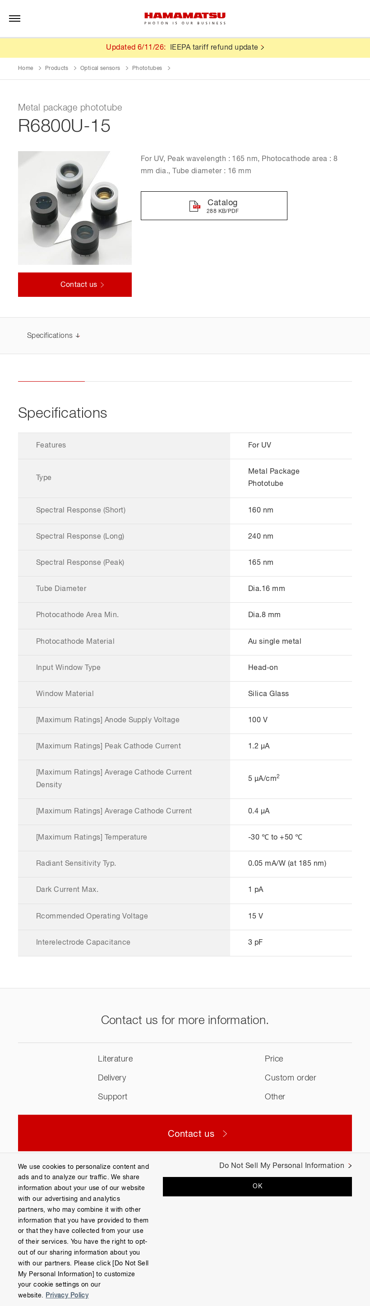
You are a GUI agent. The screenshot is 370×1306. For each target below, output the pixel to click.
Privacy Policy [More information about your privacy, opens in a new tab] (67, 1295)
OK (257, 1186)
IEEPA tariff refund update (214, 47)
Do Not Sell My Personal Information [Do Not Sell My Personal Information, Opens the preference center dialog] (281, 1166)
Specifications (50, 336)
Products (57, 68)
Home (25, 68)
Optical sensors (100, 68)
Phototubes (147, 68)
